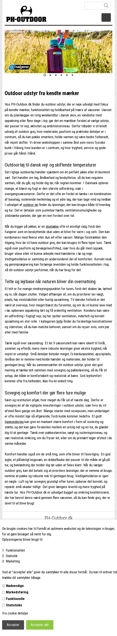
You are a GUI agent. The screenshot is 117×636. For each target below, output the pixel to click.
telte (59, 321)
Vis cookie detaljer (15, 613)
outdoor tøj (30, 205)
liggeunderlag (14, 422)
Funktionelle (15, 599)
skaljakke (52, 226)
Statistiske (14, 605)
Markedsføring (17, 592)
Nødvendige (15, 586)
